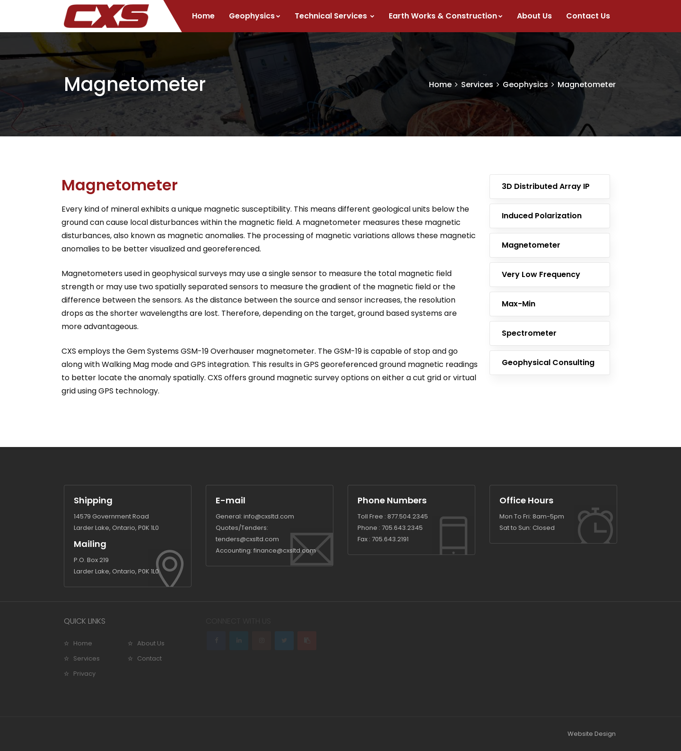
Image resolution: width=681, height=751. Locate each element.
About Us (534, 15)
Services (477, 84)
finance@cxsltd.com (284, 550)
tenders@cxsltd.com (247, 539)
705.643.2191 (390, 539)
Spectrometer (529, 333)
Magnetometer (587, 84)
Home (203, 15)
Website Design (592, 733)
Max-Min (518, 303)
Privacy (84, 673)
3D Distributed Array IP (546, 186)
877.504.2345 (407, 516)
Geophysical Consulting (548, 362)
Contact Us (588, 15)
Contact (149, 658)
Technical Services (335, 15)
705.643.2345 (402, 527)
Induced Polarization (542, 215)
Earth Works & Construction (446, 15)
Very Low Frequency (541, 274)
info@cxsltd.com (269, 516)
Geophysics (254, 15)
